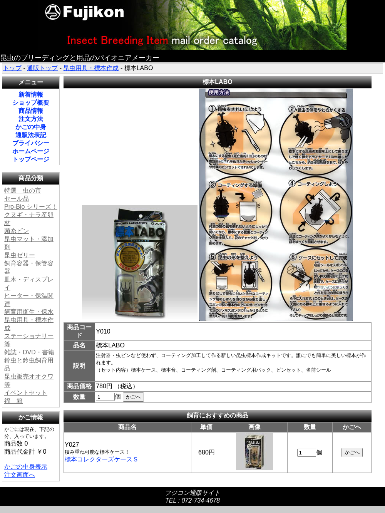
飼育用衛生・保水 (29, 311)
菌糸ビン (16, 231)
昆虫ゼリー (19, 255)
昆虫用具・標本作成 (91, 68)
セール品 (16, 198)
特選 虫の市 (22, 190)
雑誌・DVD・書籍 (29, 352)
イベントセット (25, 392)
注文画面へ (19, 474)
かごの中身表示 (25, 466)
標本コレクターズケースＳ (102, 459)
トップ (12, 68)
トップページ (30, 159)
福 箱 (13, 400)
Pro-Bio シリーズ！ (30, 206)
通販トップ (42, 68)
